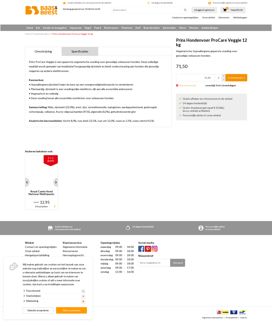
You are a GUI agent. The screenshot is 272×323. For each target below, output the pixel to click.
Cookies (243, 318)
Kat (38, 27)
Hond (29, 27)
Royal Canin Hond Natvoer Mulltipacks (41, 193)
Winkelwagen (240, 17)
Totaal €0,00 (236, 10)
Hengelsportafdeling (37, 255)
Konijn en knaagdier (55, 27)
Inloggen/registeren (204, 9)
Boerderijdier (152, 27)
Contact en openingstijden (185, 17)
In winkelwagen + (236, 78)
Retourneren (70, 251)
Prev (25, 183)
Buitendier (169, 27)
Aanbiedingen (210, 27)
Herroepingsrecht (73, 255)
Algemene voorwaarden (212, 318)
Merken (194, 27)
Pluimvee (126, 27)
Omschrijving (43, 52)
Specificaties (80, 52)
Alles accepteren (72, 310)
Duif (138, 27)
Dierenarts (224, 17)
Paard (97, 27)
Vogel (87, 27)
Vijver (182, 27)
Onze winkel (208, 17)
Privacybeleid (231, 318)
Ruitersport (111, 27)
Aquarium (75, 27)
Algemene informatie (75, 247)
